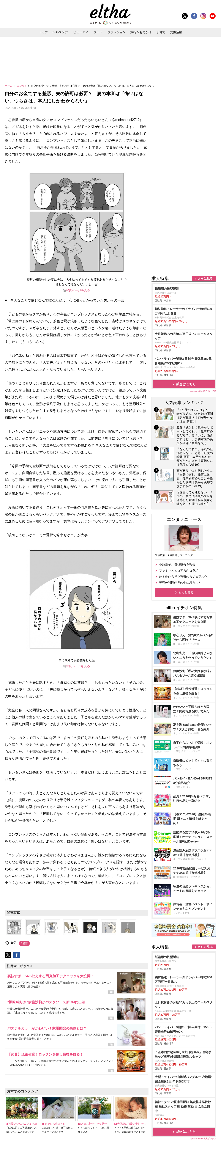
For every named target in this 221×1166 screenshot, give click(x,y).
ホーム (9, 85)
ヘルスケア (60, 32)
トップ (43, 32)
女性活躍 (176, 32)
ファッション (116, 32)
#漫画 (24, 943)
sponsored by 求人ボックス (203, 353)
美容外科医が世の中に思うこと (180, 544)
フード (98, 32)
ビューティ (80, 32)
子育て (160, 32)
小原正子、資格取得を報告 (177, 526)
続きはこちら (186, 346)
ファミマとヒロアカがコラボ (178, 532)
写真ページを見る (78, 290)
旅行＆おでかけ (141, 32)
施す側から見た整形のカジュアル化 (183, 538)
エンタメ (22, 85)
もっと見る (186, 554)
